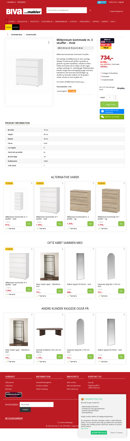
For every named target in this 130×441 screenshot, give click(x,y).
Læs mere (84, 428)
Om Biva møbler (42, 386)
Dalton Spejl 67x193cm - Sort (79, 284)
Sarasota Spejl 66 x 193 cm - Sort (109, 285)
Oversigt (8, 399)
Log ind (121, 2)
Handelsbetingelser (43, 382)
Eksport (39, 392)
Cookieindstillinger (65, 435)
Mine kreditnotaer (74, 386)
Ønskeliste (21, 2)
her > (83, 82)
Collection (9, 386)
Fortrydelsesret (42, 399)
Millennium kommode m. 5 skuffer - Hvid (16, 218)
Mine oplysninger (73, 392)
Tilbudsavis (9, 382)
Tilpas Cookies (116, 432)
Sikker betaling (42, 389)
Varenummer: (62, 86)
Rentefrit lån (41, 395)
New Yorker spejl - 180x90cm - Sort (48, 285)
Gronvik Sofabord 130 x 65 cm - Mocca (49, 351)
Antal (102, 97)
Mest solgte (9, 392)
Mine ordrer (71, 382)
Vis (28, 223)
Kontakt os (12, 2)
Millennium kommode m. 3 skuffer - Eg (78, 218)
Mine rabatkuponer (74, 395)
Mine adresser (72, 389)
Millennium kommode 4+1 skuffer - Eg (108, 218)
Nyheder (8, 389)
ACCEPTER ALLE (99, 432)
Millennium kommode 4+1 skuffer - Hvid (47, 218)
